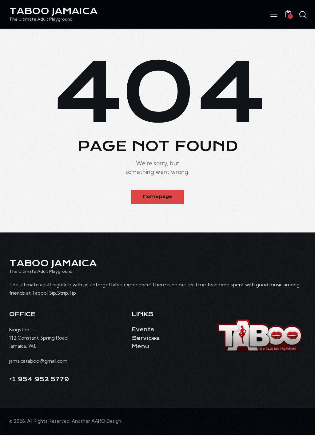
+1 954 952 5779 (39, 380)
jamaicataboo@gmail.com (38, 362)
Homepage (158, 197)
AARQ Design (106, 422)
